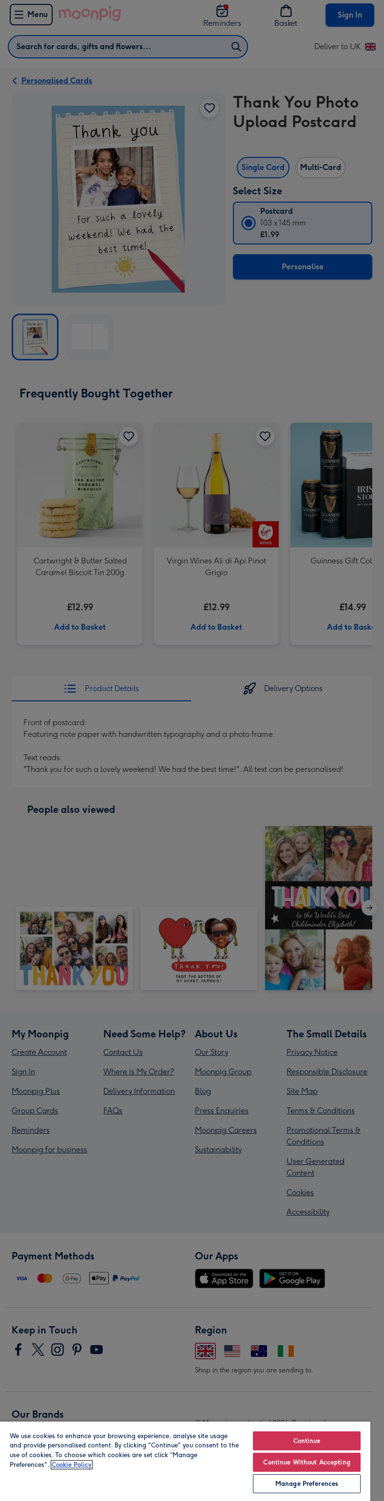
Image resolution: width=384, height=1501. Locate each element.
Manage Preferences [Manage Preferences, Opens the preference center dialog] (306, 1483)
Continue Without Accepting (306, 1462)
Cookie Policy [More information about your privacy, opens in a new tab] (72, 1464)
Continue (307, 1441)
